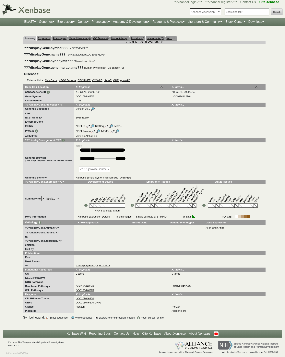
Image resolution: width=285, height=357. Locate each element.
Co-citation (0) (116, 67)
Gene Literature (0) (80, 38)
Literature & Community (204, 21)
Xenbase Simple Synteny (90, 177)
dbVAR (108, 80)
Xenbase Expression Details (94, 216)
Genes (82, 21)
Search (276, 12)
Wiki (169, 38)
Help (136, 333)
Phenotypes (100, 21)
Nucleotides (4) (119, 38)
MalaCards (51, 80)
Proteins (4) (137, 38)
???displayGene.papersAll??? (93, 265)
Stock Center (234, 21)
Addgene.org (179, 310)
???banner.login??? (188, 2)
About (199, 333)
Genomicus (111, 177)
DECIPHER (84, 80)
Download (255, 21)
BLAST (29, 21)
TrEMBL (105, 131)
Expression (65, 21)
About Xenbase (175, 333)
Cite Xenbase (151, 333)
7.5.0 (18, 345)
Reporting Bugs (100, 333)
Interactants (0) (155, 38)
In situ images (124, 216)
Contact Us (248, 2)
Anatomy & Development (130, 21)
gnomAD (125, 80)
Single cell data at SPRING (151, 216)
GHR (116, 80)
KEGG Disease (67, 80)
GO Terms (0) (101, 38)
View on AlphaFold (86, 136)
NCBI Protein (83, 131)
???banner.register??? (221, 2)
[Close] (161, 87)
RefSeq (99, 126)
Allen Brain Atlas (215, 227)
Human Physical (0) (95, 67)
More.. (118, 126)
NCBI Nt (80, 126)
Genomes (46, 21)
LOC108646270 (85, 298)
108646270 (82, 117)
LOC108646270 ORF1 (88, 302)
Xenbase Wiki (76, 333)
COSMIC (97, 80)
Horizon (80, 306)
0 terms (80, 273)
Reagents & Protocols (167, 21)
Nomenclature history (84, 61)
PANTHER (125, 177)
